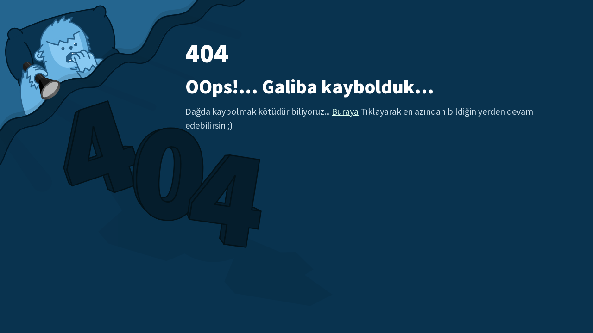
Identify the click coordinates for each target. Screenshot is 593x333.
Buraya (345, 111)
